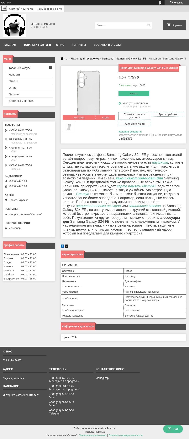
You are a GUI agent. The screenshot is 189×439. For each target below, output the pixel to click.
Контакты (79, 44)
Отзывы (14, 94)
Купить (134, 93)
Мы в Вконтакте (12, 359)
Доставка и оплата (107, 44)
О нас (60, 44)
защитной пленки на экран (98, 206)
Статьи (13, 81)
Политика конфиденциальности (125, 435)
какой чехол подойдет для (139, 178)
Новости (14, 74)
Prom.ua (111, 428)
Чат (173, 429)
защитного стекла (145, 206)
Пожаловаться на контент (93, 435)
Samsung (107, 58)
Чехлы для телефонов (85, 58)
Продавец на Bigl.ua (94, 432)
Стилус (82, 194)
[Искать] (149, 25)
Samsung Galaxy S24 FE (131, 58)
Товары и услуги (36, 44)
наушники (160, 162)
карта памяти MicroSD (136, 186)
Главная (10, 44)
